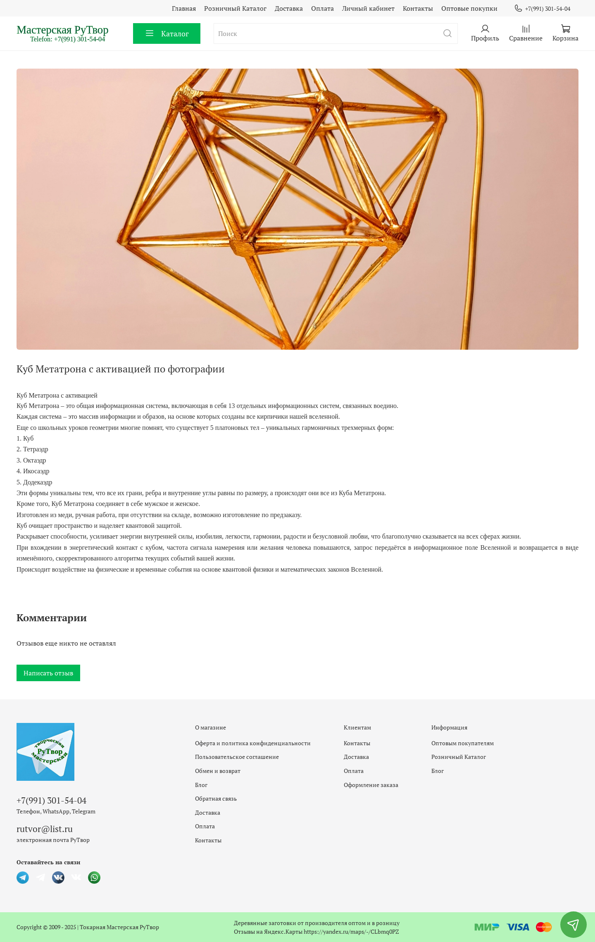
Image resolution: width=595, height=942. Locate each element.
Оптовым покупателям (462, 743)
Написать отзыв (48, 672)
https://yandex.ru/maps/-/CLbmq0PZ (351, 931)
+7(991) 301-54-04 (542, 8)
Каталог (167, 33)
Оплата (322, 8)
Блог (201, 785)
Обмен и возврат (217, 771)
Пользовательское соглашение (237, 757)
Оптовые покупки (469, 8)
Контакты (418, 8)
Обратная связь (216, 798)
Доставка (289, 8)
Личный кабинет (368, 8)
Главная (184, 8)
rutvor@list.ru (45, 829)
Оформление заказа (371, 785)
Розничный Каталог (235, 8)
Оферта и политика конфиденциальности (253, 743)
